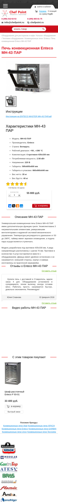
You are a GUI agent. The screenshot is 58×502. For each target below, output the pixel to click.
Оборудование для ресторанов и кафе (18, 36)
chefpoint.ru (35, 22)
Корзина (42, 11)
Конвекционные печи (34, 38)
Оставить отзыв (49, 271)
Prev (6, 445)
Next (52, 445)
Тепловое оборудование (12, 38)
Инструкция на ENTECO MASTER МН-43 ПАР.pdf (29, 116)
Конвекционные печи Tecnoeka (41, 432)
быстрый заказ (14, 412)
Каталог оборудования (46, 36)
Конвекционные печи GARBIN (42, 429)
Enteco (47, 38)
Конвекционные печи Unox (14, 432)
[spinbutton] (14, 195)
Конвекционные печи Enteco (15, 429)
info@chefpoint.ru (13, 22)
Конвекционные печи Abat (15, 426)
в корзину (41, 205)
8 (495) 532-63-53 (9, 19)
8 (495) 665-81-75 (34, 19)
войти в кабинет (44, 7)
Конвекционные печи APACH (41, 426)
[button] (19, 195)
